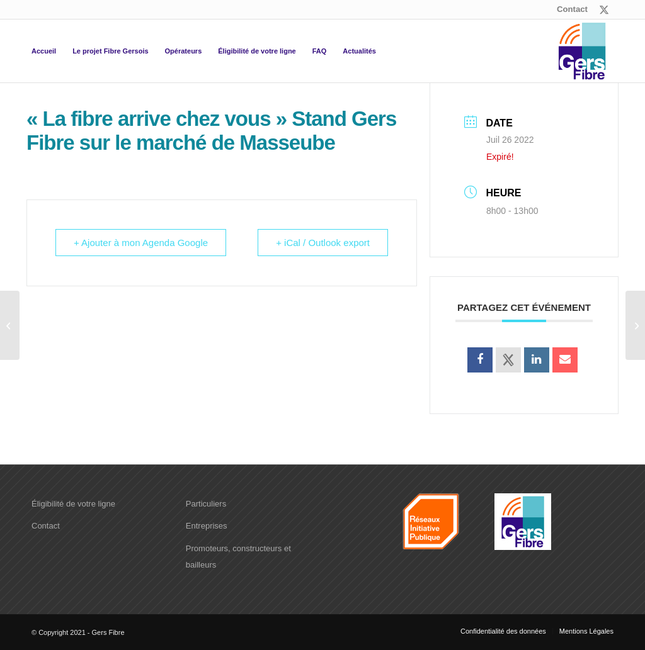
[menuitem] (569, 9)
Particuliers (206, 503)
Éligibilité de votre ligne (73, 503)
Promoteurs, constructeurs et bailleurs (238, 556)
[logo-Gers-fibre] (582, 51)
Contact (572, 9)
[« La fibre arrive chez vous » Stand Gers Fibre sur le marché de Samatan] (10, 325)
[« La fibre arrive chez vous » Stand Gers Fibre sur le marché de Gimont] (635, 325)
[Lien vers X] (604, 9)
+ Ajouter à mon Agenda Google (141, 242)
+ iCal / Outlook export (323, 242)
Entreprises (206, 525)
